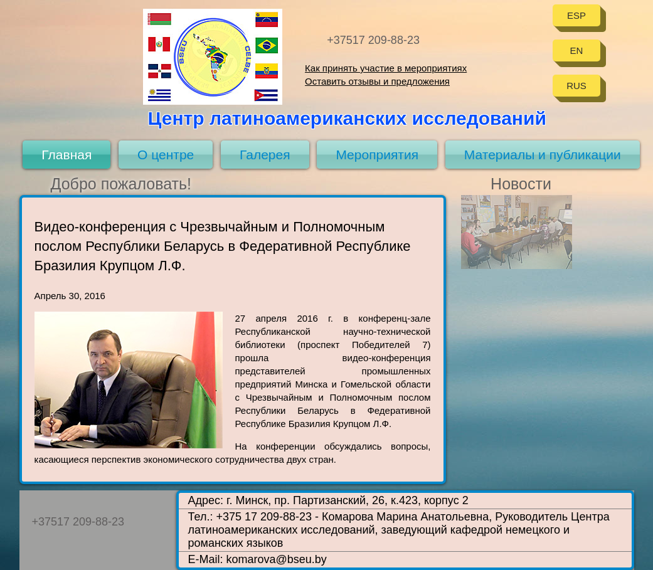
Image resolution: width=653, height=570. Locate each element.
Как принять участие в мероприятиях (386, 68)
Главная (66, 154)
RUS (576, 85)
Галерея (265, 154)
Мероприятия (377, 154)
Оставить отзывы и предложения (377, 81)
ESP (576, 15)
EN (576, 50)
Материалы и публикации (542, 154)
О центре (165, 154)
